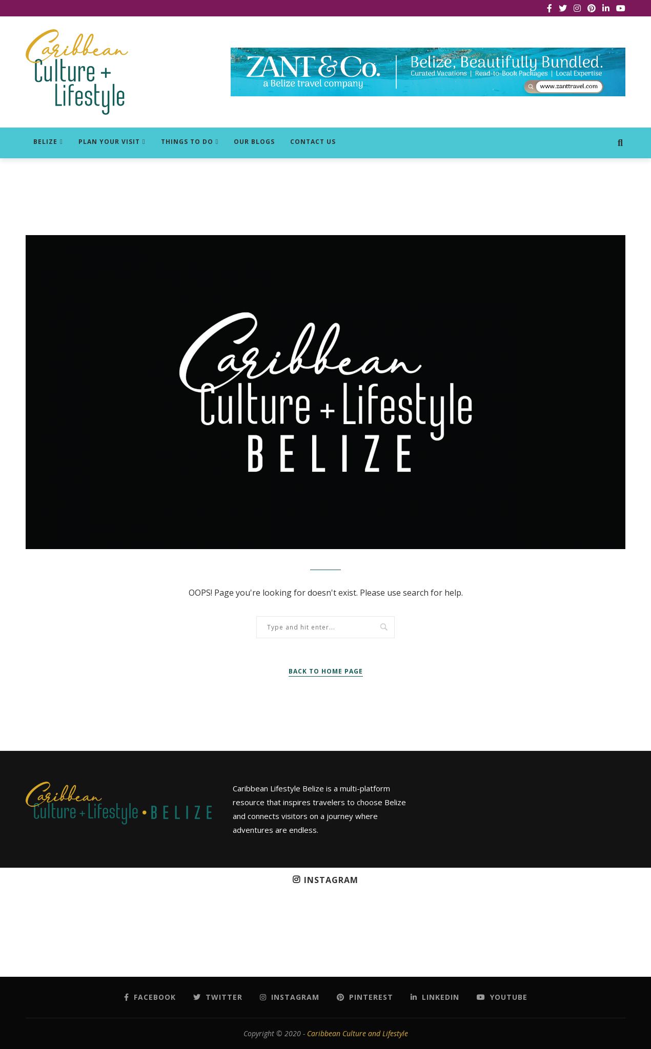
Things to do (187, 141)
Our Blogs (254, 141)
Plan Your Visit (109, 141)
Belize (45, 141)
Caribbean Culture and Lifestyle (357, 1033)
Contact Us (313, 141)
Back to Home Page (326, 671)
